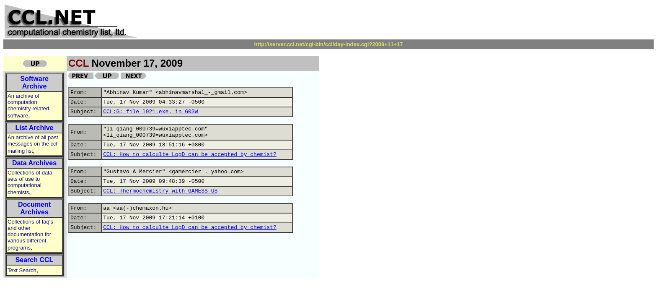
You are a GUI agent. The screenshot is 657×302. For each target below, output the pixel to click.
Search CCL (35, 259)
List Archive (35, 127)
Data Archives (34, 163)
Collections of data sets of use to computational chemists (30, 182)
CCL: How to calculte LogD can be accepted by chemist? (189, 154)
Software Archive (34, 82)
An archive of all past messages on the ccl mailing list (33, 144)
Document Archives (34, 208)
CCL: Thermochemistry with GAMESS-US (160, 191)
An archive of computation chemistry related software (28, 106)
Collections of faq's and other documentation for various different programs (30, 235)
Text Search (22, 270)
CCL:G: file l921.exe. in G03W (150, 112)
